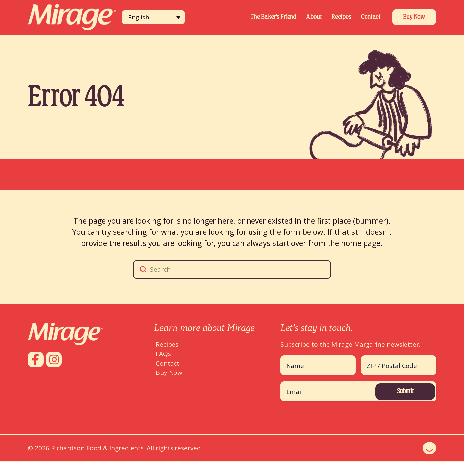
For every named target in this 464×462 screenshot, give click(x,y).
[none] (153, 17)
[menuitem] (153, 17)
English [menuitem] (138, 17)
